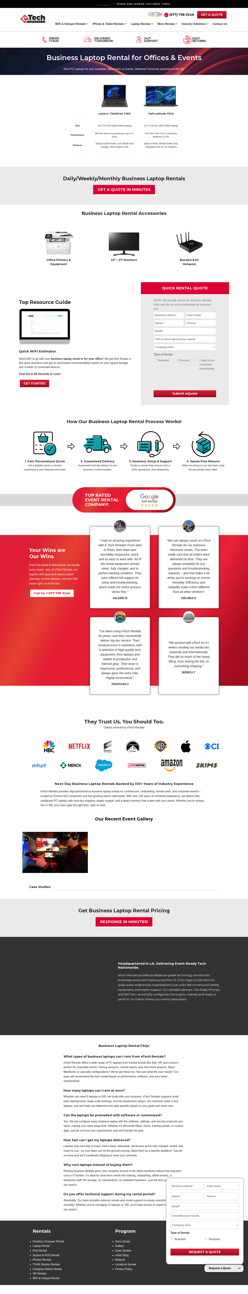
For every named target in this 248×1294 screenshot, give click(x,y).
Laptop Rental (41, 1254)
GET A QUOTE (212, 14)
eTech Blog (122, 1263)
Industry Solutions (194, 23)
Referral (120, 1268)
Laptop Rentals (141, 23)
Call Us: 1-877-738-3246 (52, 594)
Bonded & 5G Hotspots (189, 262)
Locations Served (125, 1273)
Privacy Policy (123, 1277)
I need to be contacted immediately (206, 364)
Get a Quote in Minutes (124, 189)
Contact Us (220, 23)
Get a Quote (122, 1249)
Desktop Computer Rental (48, 1249)
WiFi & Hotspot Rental (46, 1287)
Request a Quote (220, 1268)
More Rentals (166, 23)
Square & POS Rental (46, 1263)
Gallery (119, 1254)
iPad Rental (40, 1259)
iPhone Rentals (42, 1268)
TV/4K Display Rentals (46, 1273)
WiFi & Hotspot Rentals (70, 23)
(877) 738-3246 (181, 15)
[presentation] (174, 381)
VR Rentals (40, 1282)
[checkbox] (155, 360)
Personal (184, 360)
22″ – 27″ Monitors (124, 260)
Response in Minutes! (124, 922)
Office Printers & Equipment (58, 262)
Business (163, 360)
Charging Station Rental (47, 1277)
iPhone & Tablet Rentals (108, 23)
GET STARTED (34, 383)
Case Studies (123, 1259)
